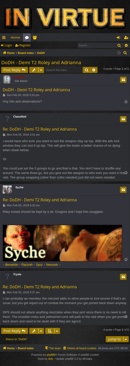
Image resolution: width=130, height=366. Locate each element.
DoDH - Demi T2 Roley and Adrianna (41, 62)
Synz (39, 264)
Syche (20, 187)
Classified (19, 116)
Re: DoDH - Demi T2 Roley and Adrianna (40, 129)
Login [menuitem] (119, 38)
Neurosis (52, 264)
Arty (50, 358)
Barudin (19, 77)
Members (35, 38)
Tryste (17, 274)
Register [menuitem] (127, 38)
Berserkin (11, 264)
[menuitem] (125, 53)
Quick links (5, 38)
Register (24, 45)
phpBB (50, 354)
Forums (28, 38)
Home (15, 37)
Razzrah (27, 264)
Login (8, 45)
